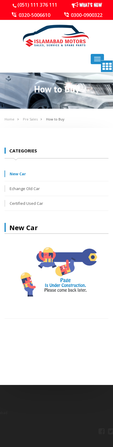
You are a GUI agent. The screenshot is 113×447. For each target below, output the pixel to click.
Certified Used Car (26, 203)
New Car (18, 174)
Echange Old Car (25, 188)
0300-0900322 (86, 15)
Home (9, 119)
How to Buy (55, 119)
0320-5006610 (34, 15)
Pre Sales (30, 119)
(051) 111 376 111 (37, 5)
